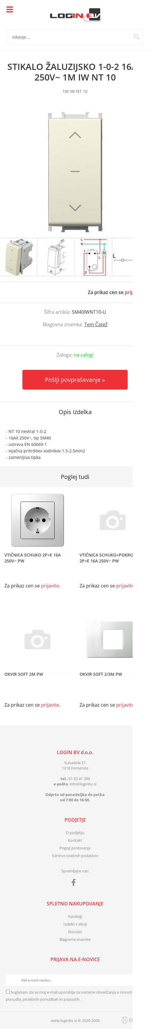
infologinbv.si (83, 784)
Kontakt (75, 840)
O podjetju (75, 832)
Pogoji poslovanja (75, 848)
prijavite (134, 292)
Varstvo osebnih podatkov (75, 855)
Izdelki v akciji (75, 924)
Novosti (75, 931)
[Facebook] (75, 883)
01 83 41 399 (79, 778)
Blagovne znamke (75, 939)
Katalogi (75, 916)
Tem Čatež (96, 324)
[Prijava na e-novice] (138, 980)
